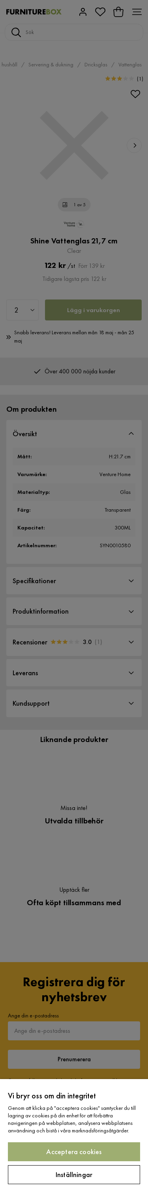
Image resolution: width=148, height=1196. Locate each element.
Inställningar (74, 1174)
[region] (74, 1137)
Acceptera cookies (73, 1151)
